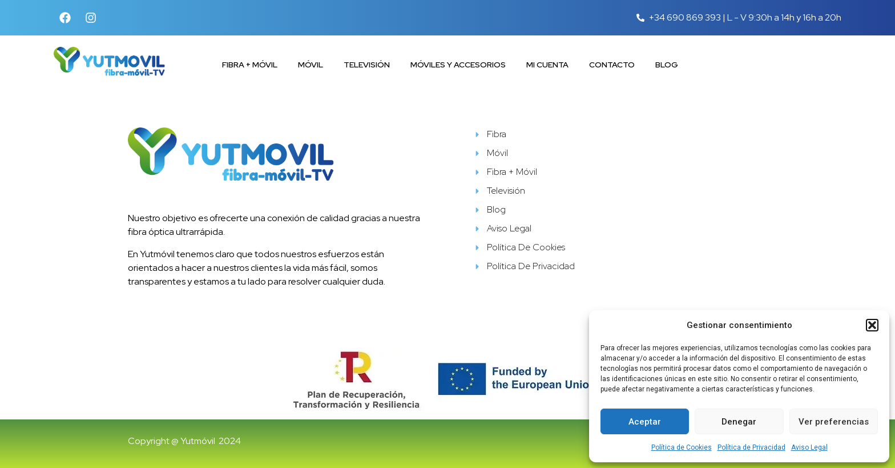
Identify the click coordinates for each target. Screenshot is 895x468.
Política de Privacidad (751, 447)
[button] (872, 325)
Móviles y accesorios (458, 64)
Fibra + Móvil (249, 64)
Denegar (738, 422)
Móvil (310, 64)
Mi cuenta (547, 64)
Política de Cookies (681, 447)
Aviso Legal (809, 447)
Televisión (367, 64)
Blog (666, 64)
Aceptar (644, 422)
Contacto (612, 64)
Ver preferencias (834, 422)
